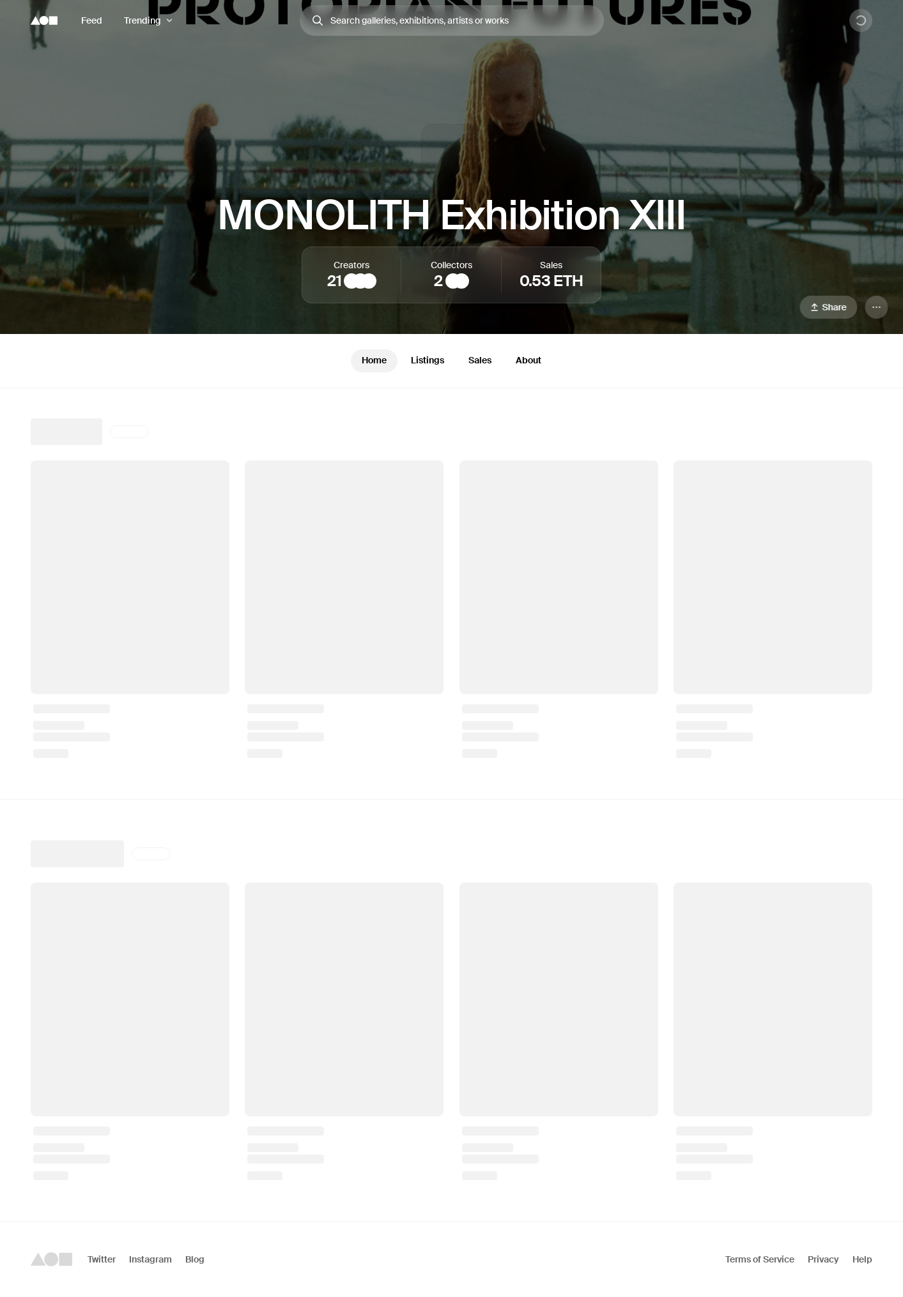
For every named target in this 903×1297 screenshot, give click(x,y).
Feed (91, 20)
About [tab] (528, 360)
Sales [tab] (479, 360)
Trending (142, 20)
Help (862, 1259)
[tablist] (451, 361)
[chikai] (461, 281)
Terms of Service (759, 1259)
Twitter (102, 1259)
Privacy (823, 1259)
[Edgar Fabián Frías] (360, 281)
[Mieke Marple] (351, 281)
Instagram (150, 1259)
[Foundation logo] (44, 20)
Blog (195, 1259)
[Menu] (876, 307)
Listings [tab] (427, 360)
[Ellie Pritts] (368, 281)
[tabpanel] (451, 805)
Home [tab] (374, 360)
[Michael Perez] (453, 281)
